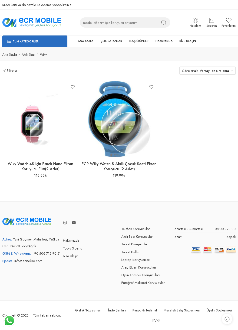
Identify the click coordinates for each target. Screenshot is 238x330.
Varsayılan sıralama (214, 70)
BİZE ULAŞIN (187, 41)
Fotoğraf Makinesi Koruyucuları (143, 282)
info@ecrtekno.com (28, 260)
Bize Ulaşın (70, 255)
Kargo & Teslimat (144, 310)
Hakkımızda (71, 240)
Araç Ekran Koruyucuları (138, 267)
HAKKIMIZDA (164, 41)
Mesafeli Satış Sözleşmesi (182, 310)
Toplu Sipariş (72, 248)
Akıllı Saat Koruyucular (137, 236)
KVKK (156, 320)
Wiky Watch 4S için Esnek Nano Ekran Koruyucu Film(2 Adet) (40, 166)
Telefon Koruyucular (135, 228)
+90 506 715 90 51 (46, 253)
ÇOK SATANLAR (111, 41)
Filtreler (9, 70)
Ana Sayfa (9, 54)
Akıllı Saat (28, 54)
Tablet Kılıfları (130, 252)
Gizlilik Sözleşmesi (88, 310)
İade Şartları (117, 310)
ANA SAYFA (85, 41)
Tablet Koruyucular (134, 244)
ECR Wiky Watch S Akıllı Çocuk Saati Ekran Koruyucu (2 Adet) (119, 166)
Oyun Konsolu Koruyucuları (140, 274)
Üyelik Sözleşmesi (219, 310)
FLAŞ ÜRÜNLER (139, 41)
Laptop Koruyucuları (135, 259)
